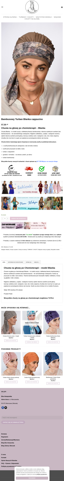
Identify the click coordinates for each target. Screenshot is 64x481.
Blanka (7, 249)
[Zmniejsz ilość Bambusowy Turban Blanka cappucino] (2, 218)
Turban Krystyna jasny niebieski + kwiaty (32, 336)
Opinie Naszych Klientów (9, 460)
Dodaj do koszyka (19, 218)
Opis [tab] (4, 262)
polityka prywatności (41, 474)
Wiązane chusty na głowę (44, 249)
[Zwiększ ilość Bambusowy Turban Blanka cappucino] (8, 218)
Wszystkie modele (44, 17)
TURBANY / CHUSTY (26, 17)
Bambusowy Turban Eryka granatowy (53, 378)
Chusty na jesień (14, 249)
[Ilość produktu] (5, 218)
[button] (2, 7)
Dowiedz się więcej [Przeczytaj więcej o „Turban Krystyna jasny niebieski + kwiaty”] (32, 342)
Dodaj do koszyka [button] (11, 340)
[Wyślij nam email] (5, 407)
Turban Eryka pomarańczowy (32, 377)
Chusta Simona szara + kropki (11, 336)
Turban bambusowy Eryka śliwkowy (53, 336)
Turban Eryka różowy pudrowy (11, 377)
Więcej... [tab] (36, 262)
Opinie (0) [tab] (28, 262)
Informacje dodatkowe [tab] (15, 262)
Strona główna (10, 17)
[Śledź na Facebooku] (2, 407)
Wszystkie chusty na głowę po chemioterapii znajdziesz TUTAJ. (29, 298)
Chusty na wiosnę (22, 249)
